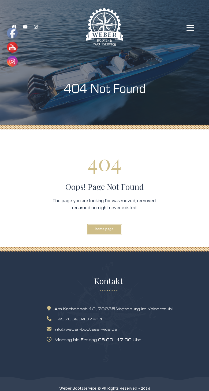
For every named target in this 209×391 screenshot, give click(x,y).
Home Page (104, 229)
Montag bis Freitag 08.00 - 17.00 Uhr (95, 339)
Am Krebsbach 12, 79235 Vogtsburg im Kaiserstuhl (111, 308)
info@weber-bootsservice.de (83, 329)
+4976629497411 (76, 318)
